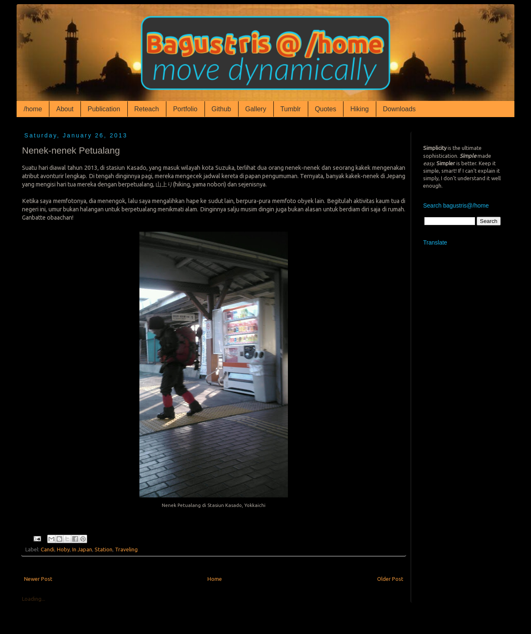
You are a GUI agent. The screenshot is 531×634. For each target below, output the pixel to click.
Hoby (63, 549)
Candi (47, 549)
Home (214, 579)
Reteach (146, 109)
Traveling (126, 549)
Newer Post (38, 579)
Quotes (325, 109)
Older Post (390, 579)
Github (221, 109)
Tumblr (290, 109)
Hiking (359, 109)
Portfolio (185, 109)
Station (103, 549)
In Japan (82, 549)
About (64, 109)
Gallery (255, 109)
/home (33, 109)
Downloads (399, 109)
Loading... (33, 599)
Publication (104, 109)
